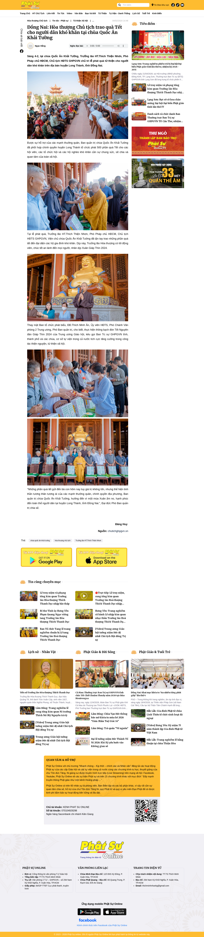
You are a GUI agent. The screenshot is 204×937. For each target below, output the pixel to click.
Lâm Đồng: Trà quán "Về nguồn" (109, 728)
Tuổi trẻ (146, 13)
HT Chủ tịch (38, 13)
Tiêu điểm (147, 23)
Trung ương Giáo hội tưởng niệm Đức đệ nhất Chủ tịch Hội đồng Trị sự (53, 740)
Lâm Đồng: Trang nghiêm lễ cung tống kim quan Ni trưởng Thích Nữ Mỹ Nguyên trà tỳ (53, 712)
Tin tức (60, 13)
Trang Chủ (25, 13)
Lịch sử (136, 13)
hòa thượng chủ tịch (62, 541)
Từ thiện (102, 13)
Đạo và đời (90, 13)
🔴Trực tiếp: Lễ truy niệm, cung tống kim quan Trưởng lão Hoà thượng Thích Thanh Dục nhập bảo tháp (110, 600)
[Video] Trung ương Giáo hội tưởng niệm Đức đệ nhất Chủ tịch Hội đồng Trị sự (54, 726)
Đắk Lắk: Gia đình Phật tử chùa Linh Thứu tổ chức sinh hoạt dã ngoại (164, 715)
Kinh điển (157, 13)
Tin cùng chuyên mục (44, 582)
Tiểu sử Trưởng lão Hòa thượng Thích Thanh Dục (45, 692)
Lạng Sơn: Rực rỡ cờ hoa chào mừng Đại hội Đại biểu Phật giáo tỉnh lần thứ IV (165, 103)
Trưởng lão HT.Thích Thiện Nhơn (88, 541)
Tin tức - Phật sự (60, 21)
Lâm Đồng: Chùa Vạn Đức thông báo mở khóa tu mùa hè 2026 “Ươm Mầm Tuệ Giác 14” (109, 717)
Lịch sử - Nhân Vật (42, 652)
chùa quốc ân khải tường (40, 541)
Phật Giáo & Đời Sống (99, 652)
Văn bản (79, 13)
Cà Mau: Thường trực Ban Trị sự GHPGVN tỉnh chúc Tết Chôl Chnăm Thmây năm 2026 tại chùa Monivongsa (100, 695)
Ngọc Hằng (40, 46)
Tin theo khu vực (160, 5)
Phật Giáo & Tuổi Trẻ (154, 652)
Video (69, 13)
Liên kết (51, 13)
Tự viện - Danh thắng (119, 13)
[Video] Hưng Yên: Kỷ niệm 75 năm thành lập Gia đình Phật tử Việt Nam (164, 729)
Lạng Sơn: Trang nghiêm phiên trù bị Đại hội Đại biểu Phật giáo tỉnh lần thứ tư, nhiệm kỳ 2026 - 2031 (156, 67)
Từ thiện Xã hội (80, 21)
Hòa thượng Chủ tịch (37, 21)
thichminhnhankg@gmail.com (155, 886)
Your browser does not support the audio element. (105, 46)
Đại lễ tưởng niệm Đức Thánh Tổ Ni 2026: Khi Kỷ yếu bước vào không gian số (109, 743)
